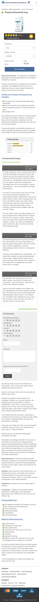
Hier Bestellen (19, 69)
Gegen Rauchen (21, 574)
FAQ (16, 583)
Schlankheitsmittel (15, 571)
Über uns (10, 583)
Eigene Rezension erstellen (11, 162)
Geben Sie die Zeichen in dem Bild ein (15, 366)
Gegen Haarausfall (14, 9)
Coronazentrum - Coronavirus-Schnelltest (13, 585)
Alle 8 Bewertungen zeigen (27, 309)
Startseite (4, 9)
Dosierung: (8, 44)
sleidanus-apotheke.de (19, 600)
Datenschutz (22, 583)
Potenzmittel (5, 571)
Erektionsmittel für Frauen (9, 574)
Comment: (6, 349)
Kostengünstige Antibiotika (9, 576)
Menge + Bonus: (10, 52)
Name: (5, 340)
